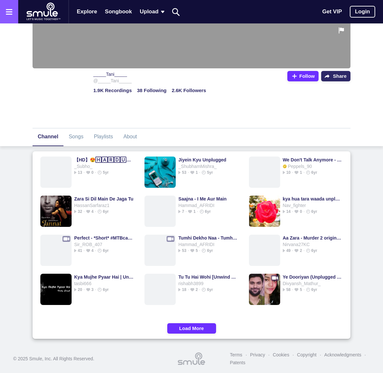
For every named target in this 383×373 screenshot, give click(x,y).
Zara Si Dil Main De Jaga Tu (103, 198)
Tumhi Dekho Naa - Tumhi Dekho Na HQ (208, 238)
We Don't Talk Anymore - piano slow (312, 159)
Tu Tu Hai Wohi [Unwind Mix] (208, 277)
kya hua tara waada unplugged (312, 198)
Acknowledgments (343, 354)
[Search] (176, 12)
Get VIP (332, 11)
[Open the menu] (9, 11)
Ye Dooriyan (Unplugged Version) (312, 277)
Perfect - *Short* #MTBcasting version (104, 238)
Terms (236, 354)
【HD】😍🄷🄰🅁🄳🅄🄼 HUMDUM (104, 159)
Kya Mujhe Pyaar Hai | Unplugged (104, 277)
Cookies (281, 354)
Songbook (118, 11)
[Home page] (43, 11)
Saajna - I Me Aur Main (202, 198)
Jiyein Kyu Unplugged (202, 159)
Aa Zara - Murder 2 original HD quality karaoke (312, 238)
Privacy (257, 354)
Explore (87, 11)
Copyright (307, 354)
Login (362, 11)
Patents (237, 362)
